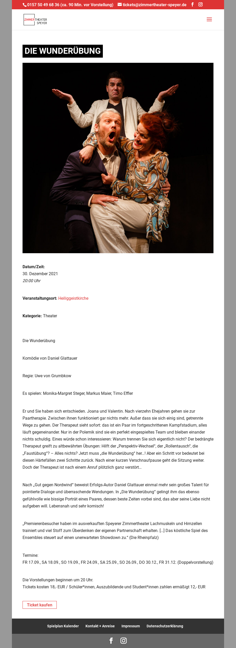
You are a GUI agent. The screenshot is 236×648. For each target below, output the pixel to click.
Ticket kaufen (39, 604)
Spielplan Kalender (63, 626)
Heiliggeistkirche (73, 298)
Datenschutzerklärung (165, 626)
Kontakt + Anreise (100, 626)
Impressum (130, 626)
